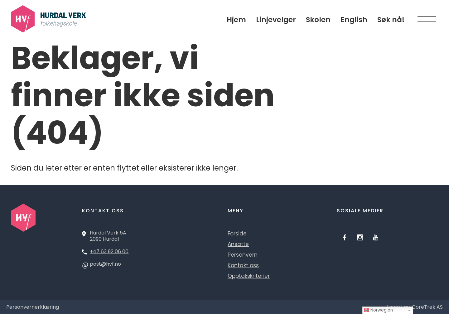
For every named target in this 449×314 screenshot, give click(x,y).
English (353, 20)
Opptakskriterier (249, 276)
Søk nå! (390, 20)
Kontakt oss (243, 265)
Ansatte (238, 244)
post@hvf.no (105, 264)
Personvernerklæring (32, 307)
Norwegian (378, 310)
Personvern (243, 254)
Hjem (236, 20)
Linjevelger (276, 20)
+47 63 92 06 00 (109, 251)
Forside (237, 233)
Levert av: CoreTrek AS (415, 307)
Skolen (318, 20)
